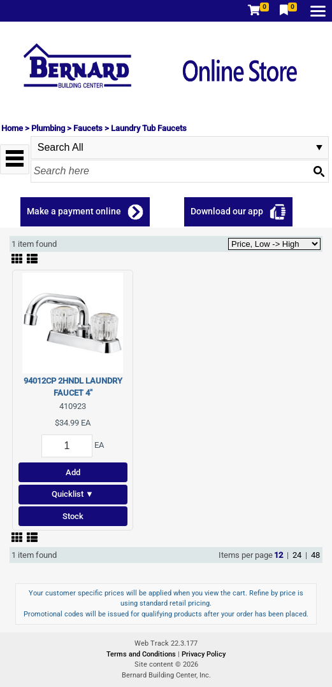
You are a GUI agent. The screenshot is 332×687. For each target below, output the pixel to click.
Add (73, 472)
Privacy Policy (204, 654)
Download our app (227, 211)
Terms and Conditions (142, 654)
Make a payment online (74, 211)
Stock (72, 516)
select (319, 147)
